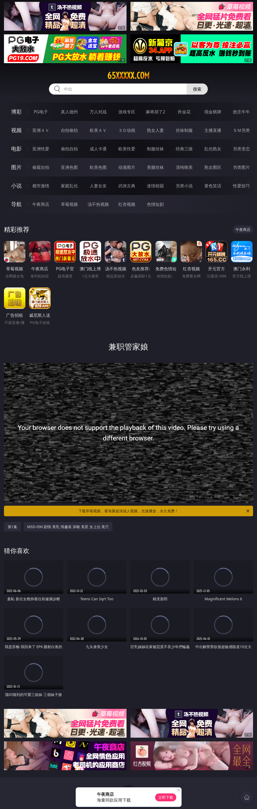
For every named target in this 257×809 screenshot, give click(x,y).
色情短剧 (155, 204)
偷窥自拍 (40, 167)
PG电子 (41, 112)
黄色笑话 (212, 186)
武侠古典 (126, 186)
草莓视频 (69, 204)
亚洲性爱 (40, 149)
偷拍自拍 (69, 149)
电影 (16, 148)
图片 (16, 167)
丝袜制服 (184, 130)
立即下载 (165, 797)
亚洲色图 (69, 167)
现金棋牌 (212, 112)
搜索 (197, 89)
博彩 (16, 111)
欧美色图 (98, 167)
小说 (16, 185)
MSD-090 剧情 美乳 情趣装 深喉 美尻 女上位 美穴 (68, 526)
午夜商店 (40, 204)
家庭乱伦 (69, 186)
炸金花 (184, 112)
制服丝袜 (155, 149)
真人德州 (69, 112)
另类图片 (241, 167)
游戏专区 (126, 112)
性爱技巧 (241, 186)
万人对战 (98, 112)
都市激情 (40, 186)
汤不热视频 (98, 204)
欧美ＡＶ (98, 130)
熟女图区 (212, 167)
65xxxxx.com (128, 75)
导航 (16, 204)
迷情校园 (155, 186)
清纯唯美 (184, 167)
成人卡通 (98, 149)
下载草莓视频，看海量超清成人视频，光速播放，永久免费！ (164, 511)
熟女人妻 (155, 130)
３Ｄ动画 (126, 130)
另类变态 (241, 149)
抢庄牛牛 (241, 112)
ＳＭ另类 (241, 130)
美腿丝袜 (155, 167)
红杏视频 (126, 204)
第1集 (12, 526)
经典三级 (184, 149)
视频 (16, 130)
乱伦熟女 (212, 149)
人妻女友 (98, 186)
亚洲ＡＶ (40, 130)
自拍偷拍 (69, 130)
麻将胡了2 (155, 112)
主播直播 (212, 130)
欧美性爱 (126, 149)
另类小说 (184, 186)
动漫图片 (126, 167)
